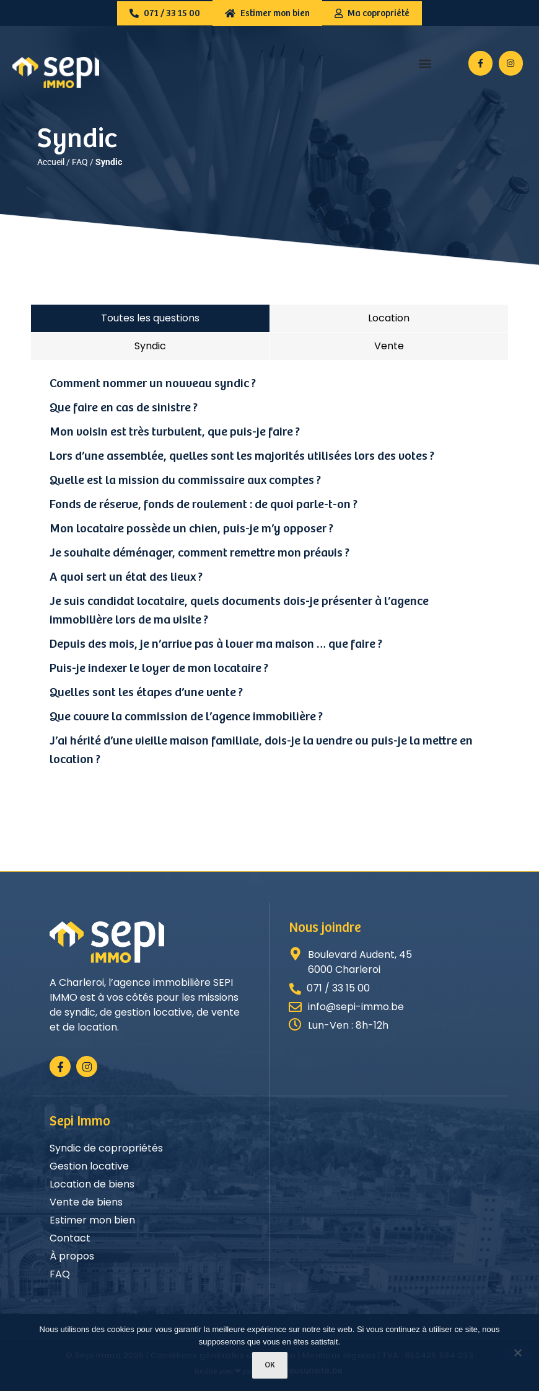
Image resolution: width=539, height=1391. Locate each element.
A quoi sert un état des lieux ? (126, 577)
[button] (425, 63)
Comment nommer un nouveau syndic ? (153, 384)
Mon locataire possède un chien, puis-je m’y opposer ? (191, 529)
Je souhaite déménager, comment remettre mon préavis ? (199, 553)
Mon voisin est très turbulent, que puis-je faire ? (175, 432)
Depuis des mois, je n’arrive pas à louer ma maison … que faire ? (216, 644)
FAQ (80, 162)
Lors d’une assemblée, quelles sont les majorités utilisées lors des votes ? (242, 456)
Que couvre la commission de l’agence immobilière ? (186, 717)
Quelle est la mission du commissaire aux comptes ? (185, 480)
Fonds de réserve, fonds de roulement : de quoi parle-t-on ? (203, 505)
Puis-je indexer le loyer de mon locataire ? (159, 668)
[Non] (517, 1353)
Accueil (50, 162)
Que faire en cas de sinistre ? (124, 408)
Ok (270, 1365)
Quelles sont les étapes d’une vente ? (146, 693)
